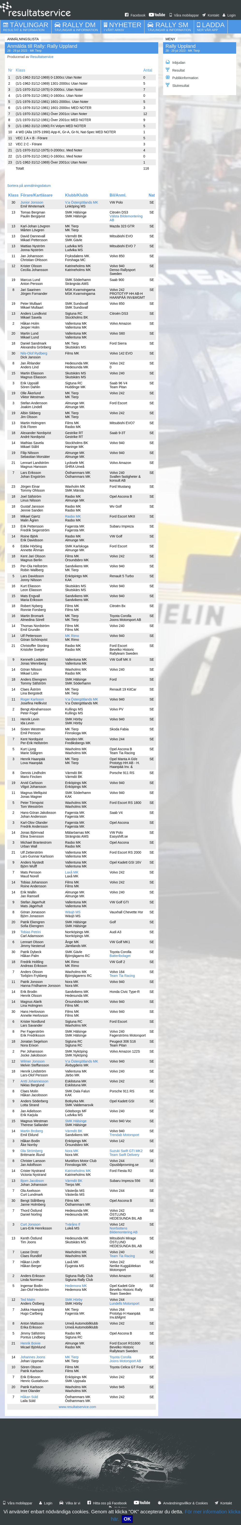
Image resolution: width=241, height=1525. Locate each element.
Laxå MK (71, 872)
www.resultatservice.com (77, 1407)
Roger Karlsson (32, 699)
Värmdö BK (74, 1131)
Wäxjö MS (73, 912)
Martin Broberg (32, 1131)
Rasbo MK (73, 516)
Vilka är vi (69, 1503)
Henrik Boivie (30, 1343)
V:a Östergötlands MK (81, 202)
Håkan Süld (29, 1397)
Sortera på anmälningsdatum (29, 186)
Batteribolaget (120, 956)
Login (229, 15)
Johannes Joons (33, 1357)
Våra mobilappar (184, 15)
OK (127, 1519)
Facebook (135, 15)
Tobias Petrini (31, 932)
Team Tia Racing (122, 976)
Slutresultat (177, 85)
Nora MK (71, 1151)
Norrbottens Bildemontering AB (123, 1230)
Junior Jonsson (32, 202)
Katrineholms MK (78, 1171)
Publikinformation (182, 77)
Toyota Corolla (120, 1357)
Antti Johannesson (34, 1081)
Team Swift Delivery (124, 1155)
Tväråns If (72, 1224)
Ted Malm (28, 1300)
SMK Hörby (74, 1300)
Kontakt (210, 15)
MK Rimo (72, 636)
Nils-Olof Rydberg (34, 353)
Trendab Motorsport (124, 1135)
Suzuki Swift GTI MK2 (126, 1151)
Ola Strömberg (32, 1151)
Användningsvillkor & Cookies (183, 1503)
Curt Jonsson (30, 1224)
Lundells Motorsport (124, 1303)
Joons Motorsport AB (125, 1361)
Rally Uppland (181, 46)
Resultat (175, 69)
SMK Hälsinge (76, 1121)
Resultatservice (41, 57)
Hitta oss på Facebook (107, 1503)
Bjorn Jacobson (32, 1181)
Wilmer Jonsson (33, 1061)
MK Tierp (72, 1357)
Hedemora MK (76, 1286)
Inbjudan (175, 62)
